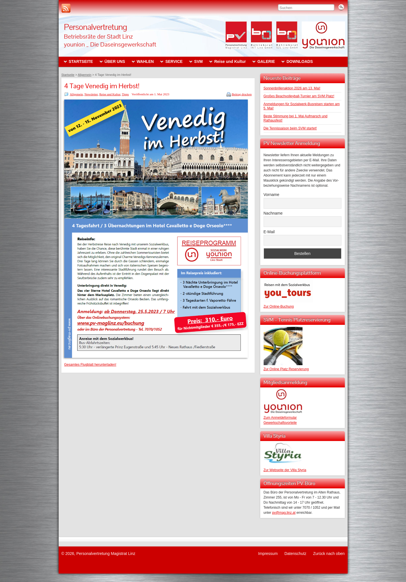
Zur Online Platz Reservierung (286, 369)
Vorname (271, 194)
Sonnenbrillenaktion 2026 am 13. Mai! (292, 88)
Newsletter (91, 94)
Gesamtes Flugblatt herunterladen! (90, 365)
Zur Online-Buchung (279, 306)
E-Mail (269, 232)
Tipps (125, 94)
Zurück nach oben (329, 553)
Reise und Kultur (109, 94)
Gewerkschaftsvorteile (280, 423)
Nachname (273, 213)
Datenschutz (295, 553)
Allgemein (76, 94)
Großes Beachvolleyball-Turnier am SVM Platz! (299, 96)
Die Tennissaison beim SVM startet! (290, 128)
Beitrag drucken (242, 94)
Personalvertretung (95, 26)
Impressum (268, 553)
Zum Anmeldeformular (280, 418)
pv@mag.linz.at (283, 513)
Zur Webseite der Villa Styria (285, 470)
